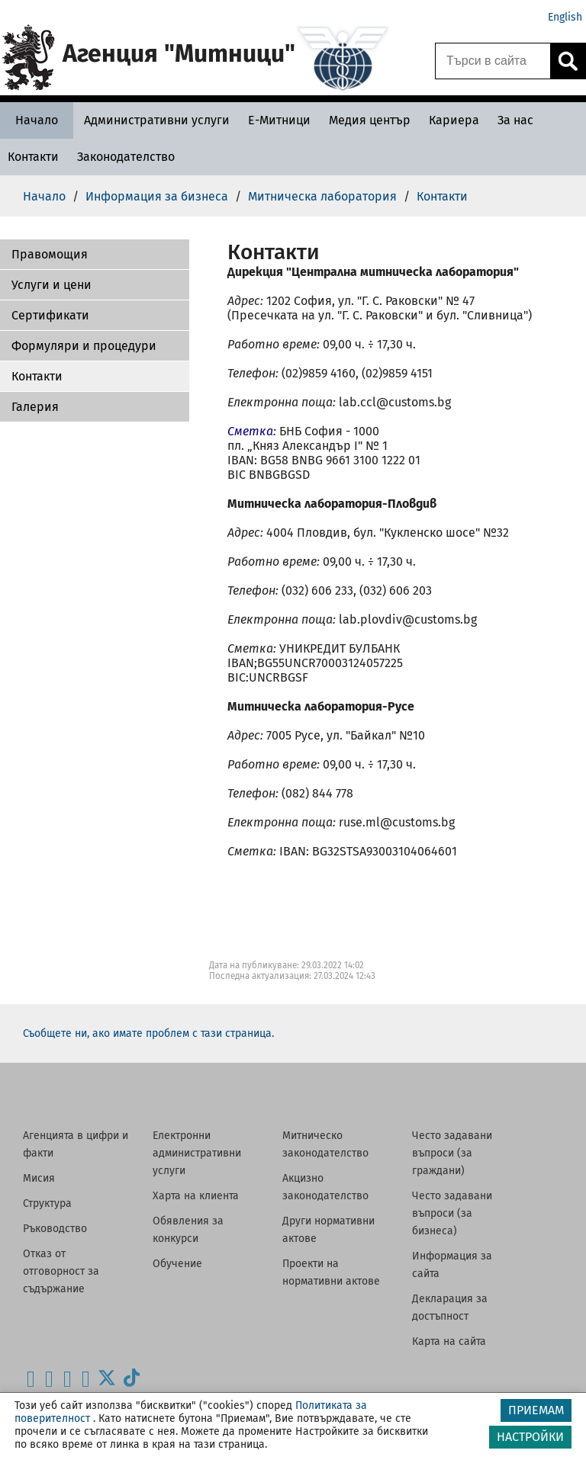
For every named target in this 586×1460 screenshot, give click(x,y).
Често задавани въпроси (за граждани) (452, 1153)
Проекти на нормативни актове (331, 1272)
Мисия (39, 1178)
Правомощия (49, 254)
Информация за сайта (452, 1265)
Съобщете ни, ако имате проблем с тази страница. (148, 1033)
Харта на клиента (196, 1195)
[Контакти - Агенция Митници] (33, 156)
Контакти (37, 376)
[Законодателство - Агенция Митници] (125, 156)
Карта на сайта (449, 1341)
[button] (94, 254)
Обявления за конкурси (188, 1230)
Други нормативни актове (328, 1230)
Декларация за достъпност (450, 1307)
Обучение (177, 1263)
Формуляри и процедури (83, 346)
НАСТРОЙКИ (530, 1437)
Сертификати (50, 315)
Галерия (35, 406)
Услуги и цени (51, 285)
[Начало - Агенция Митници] (36, 120)
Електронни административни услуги (197, 1153)
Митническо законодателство (325, 1144)
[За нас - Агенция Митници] (515, 120)
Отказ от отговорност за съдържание (61, 1271)
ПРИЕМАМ (536, 1410)
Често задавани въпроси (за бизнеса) (452, 1213)
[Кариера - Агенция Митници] (454, 120)
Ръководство (55, 1228)
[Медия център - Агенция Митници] (369, 120)
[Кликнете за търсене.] (567, 61)
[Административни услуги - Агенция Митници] (156, 120)
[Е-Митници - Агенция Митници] (279, 120)
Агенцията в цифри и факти (75, 1144)
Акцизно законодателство (325, 1187)
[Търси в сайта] (493, 61)
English (565, 17)
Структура (47, 1203)
